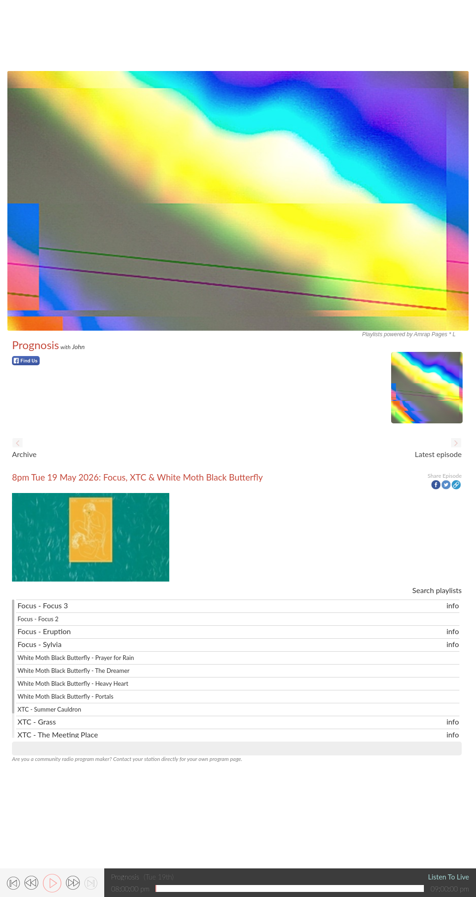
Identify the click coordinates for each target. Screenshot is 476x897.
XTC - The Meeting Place (58, 734)
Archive (24, 454)
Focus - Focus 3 (43, 605)
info (452, 605)
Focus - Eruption (44, 631)
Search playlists (437, 590)
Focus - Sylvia (39, 644)
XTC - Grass (37, 721)
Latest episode (438, 454)
